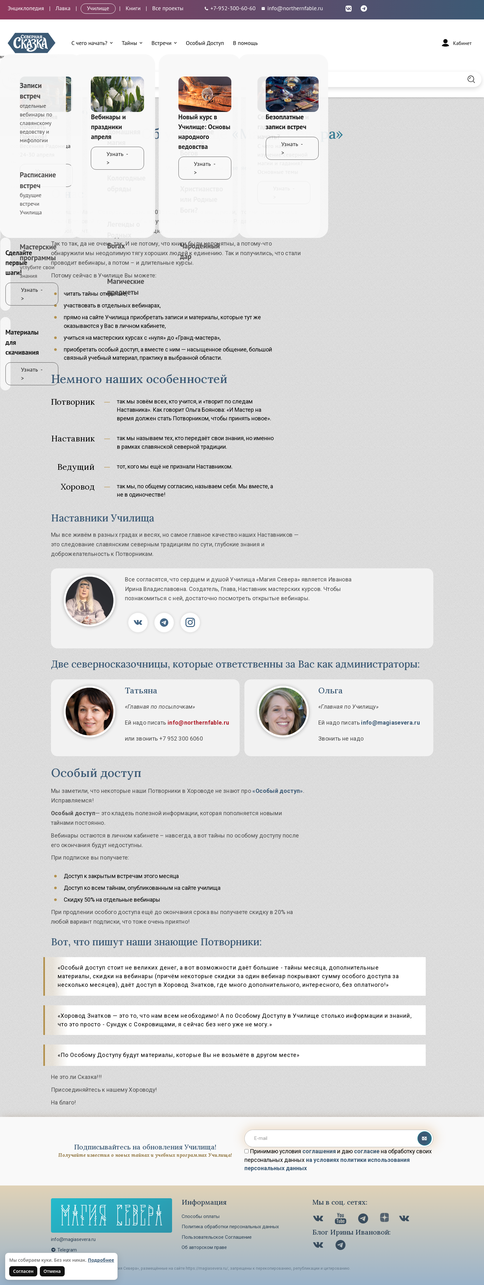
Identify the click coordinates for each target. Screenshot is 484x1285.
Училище (98, 8)
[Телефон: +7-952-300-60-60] (229, 8)
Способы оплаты (201, 1216)
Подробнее (101, 1260)
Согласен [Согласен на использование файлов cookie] (23, 1271)
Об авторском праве (204, 1247)
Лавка (62, 8)
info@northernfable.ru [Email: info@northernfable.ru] (292, 8)
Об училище (181, 155)
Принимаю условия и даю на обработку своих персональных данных (338, 1160)
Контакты (274, 168)
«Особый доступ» (277, 790)
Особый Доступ (205, 43)
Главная (60, 112)
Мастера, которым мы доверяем (208, 168)
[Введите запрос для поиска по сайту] (207, 79)
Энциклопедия (26, 8)
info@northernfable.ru (198, 722)
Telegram (64, 1250)
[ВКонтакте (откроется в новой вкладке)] (348, 8)
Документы (276, 155)
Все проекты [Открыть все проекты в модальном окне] (168, 8)
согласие (366, 1151)
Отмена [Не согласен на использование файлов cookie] (52, 1271)
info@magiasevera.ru (390, 722)
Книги (133, 8)
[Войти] (456, 43)
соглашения (319, 1151)
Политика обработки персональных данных (230, 1227)
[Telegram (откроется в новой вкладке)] (364, 8)
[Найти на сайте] (471, 79)
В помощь (245, 43)
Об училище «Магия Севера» (111, 112)
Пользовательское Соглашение (217, 1237)
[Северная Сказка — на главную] (31, 43)
